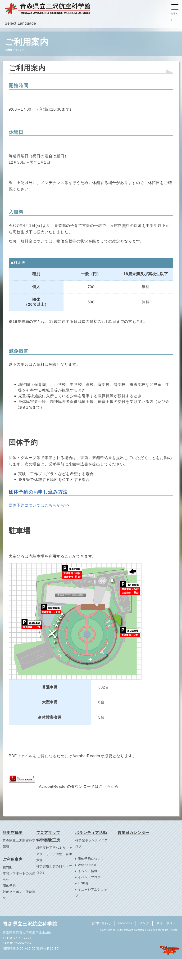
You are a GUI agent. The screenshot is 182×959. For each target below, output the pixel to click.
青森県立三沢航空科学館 (30, 923)
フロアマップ (48, 833)
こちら (105, 786)
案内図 (8, 867)
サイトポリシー (167, 923)
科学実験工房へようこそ (54, 848)
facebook (125, 923)
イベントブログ (89, 877)
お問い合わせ (100, 923)
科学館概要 (13, 833)
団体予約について (91, 858)
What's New (87, 865)
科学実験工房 (48, 840)
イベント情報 (87, 871)
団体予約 (9, 885)
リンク (144, 923)
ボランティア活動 (91, 833)
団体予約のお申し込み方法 (38, 492)
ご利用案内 (13, 859)
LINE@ (83, 883)
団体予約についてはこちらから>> (39, 505)
